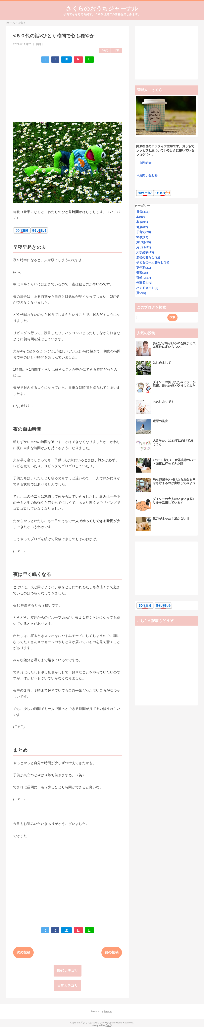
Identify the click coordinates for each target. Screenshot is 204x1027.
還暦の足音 (160, 421)
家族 (142, 222)
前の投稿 (112, 952)
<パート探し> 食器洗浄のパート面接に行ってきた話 (174, 461)
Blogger (108, 1011)
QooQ (109, 1025)
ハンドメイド (147, 288)
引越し (143, 277)
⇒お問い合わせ (147, 175)
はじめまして (162, 362)
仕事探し (144, 282)
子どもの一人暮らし (152, 262)
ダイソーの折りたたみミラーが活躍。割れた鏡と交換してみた (174, 383)
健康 (142, 227)
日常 (116, 50)
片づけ (143, 247)
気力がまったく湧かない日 (171, 518)
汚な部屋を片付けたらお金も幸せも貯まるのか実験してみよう (174, 481)
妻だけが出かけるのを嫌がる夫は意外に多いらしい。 (174, 344)
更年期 (143, 267)
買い (141, 293)
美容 (142, 272)
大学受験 (145, 252)
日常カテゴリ (67, 985)
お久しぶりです (163, 401)
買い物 (143, 242)
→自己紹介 (144, 163)
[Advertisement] (67, 90)
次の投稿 (23, 952)
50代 (105, 50)
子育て (143, 232)
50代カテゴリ (67, 971)
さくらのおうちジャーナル (102, 8)
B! (66, 59)
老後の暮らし (148, 257)
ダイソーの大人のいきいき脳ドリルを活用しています (174, 500)
